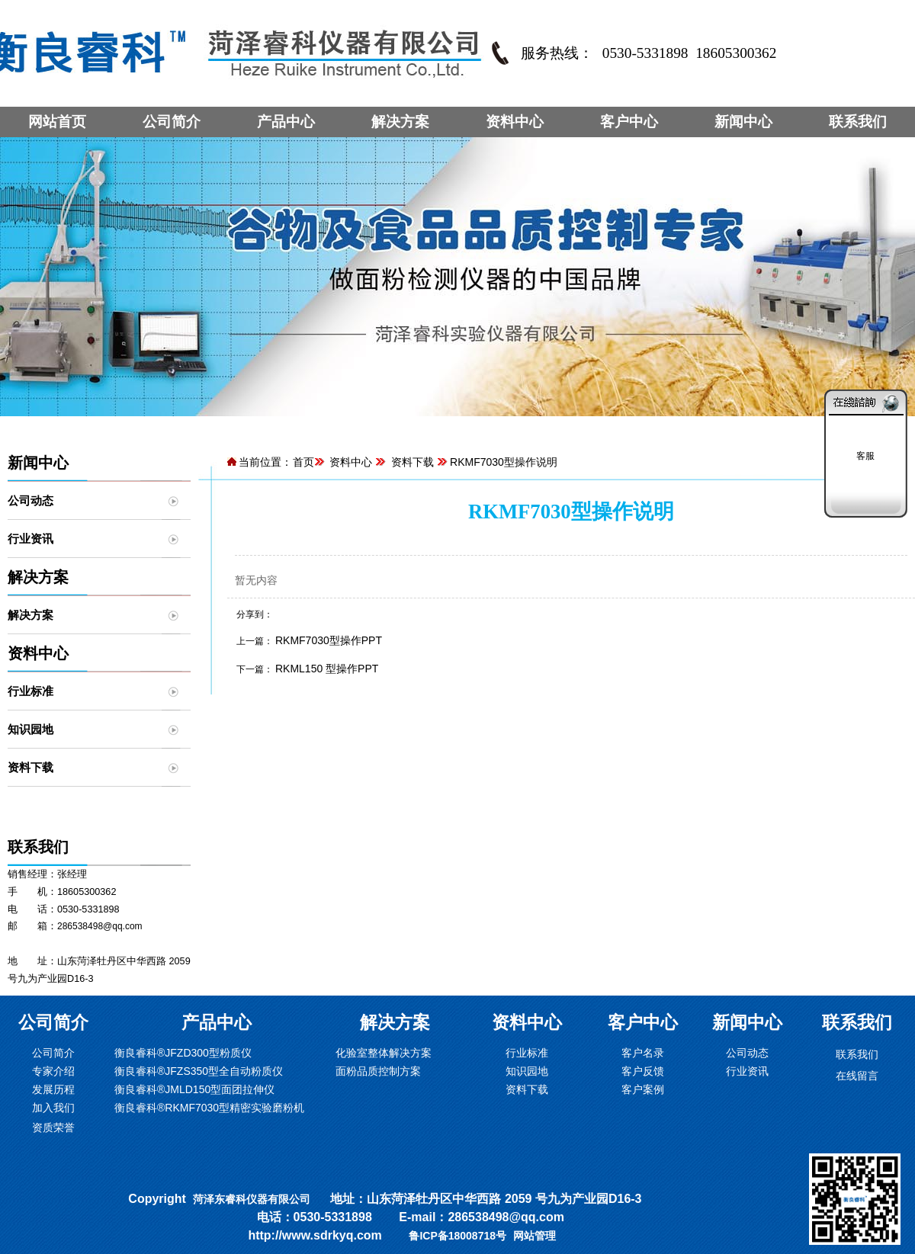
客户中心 (629, 122)
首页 (303, 462)
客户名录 (642, 1053)
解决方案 (400, 122)
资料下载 (30, 767)
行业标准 (30, 691)
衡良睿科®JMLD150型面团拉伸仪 (194, 1089)
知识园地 (30, 729)
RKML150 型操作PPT (326, 668)
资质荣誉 (53, 1127)
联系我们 (858, 122)
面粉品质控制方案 (378, 1071)
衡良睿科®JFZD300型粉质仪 (183, 1053)
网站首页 (57, 122)
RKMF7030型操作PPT (328, 640)
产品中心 (286, 122)
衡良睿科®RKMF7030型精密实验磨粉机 (209, 1108)
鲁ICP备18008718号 (457, 1236)
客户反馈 (642, 1071)
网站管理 (534, 1236)
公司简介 (172, 122)
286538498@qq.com (100, 926)
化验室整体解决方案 (384, 1053)
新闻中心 (743, 122)
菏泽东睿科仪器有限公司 (251, 1199)
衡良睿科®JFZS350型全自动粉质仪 (198, 1071)
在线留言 (857, 1076)
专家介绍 (53, 1071)
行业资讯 (30, 538)
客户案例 (642, 1089)
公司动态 (30, 500)
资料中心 (515, 122)
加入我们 (53, 1108)
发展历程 (53, 1089)
